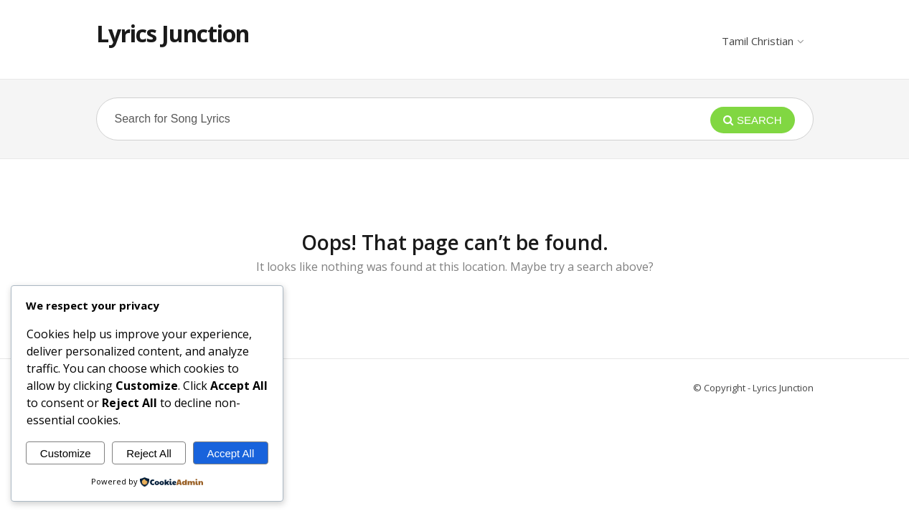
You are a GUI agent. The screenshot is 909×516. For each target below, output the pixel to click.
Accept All (230, 453)
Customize (65, 453)
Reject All (148, 453)
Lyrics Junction (172, 33)
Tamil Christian (762, 41)
